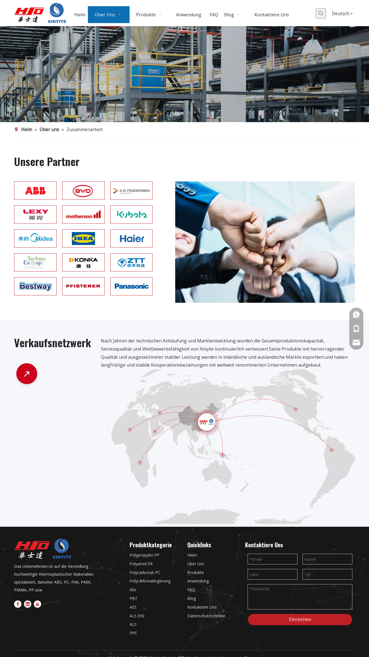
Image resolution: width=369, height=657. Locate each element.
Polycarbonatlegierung (150, 581)
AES (133, 607)
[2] (84, 238)
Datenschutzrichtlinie (206, 615)
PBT (133, 598)
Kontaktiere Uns (202, 607)
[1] (35, 238)
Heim (192, 555)
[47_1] (26, 374)
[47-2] (228, 446)
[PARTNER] (265, 242)
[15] (35, 214)
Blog (191, 598)
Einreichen (300, 619)
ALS (133, 624)
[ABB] (35, 190)
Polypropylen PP (144, 555)
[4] (35, 262)
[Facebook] (17, 604)
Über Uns (195, 563)
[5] (84, 262)
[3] (184, 74)
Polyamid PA (141, 563)
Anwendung (198, 581)
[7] (35, 286)
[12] (84, 190)
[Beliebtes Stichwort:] (321, 13)
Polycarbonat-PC (145, 572)
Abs (133, 589)
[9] (132, 286)
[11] (132, 214)
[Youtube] (37, 604)
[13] (132, 190)
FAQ (191, 589)
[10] (84, 214)
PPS (133, 633)
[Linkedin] (27, 604)
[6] (132, 262)
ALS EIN (137, 615)
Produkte (195, 572)
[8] (84, 286)
